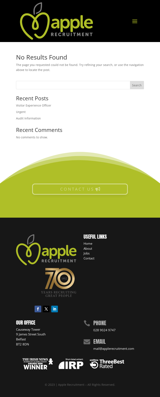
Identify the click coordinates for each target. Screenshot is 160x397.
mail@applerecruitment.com (113, 348)
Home (88, 243)
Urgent (21, 112)
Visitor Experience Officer (33, 105)
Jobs (87, 253)
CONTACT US (77, 189)
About (88, 248)
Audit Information (28, 118)
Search (137, 85)
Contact (89, 258)
